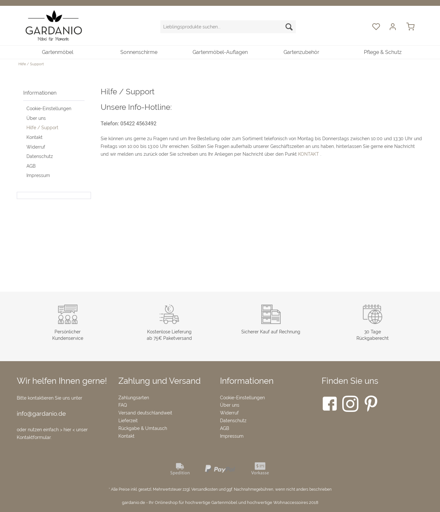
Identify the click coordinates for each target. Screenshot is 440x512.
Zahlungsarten (133, 397)
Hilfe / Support (42, 127)
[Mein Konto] (393, 26)
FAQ (122, 405)
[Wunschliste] (376, 26)
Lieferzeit (128, 420)
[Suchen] (289, 26)
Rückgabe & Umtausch (142, 428)
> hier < (68, 429)
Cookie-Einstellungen (48, 108)
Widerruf (35, 147)
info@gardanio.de (41, 413)
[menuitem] (228, 30)
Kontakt (34, 137)
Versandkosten (204, 489)
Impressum (38, 175)
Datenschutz (39, 156)
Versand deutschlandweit (145, 412)
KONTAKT (308, 154)
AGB (30, 166)
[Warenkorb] (413, 26)
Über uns (36, 118)
